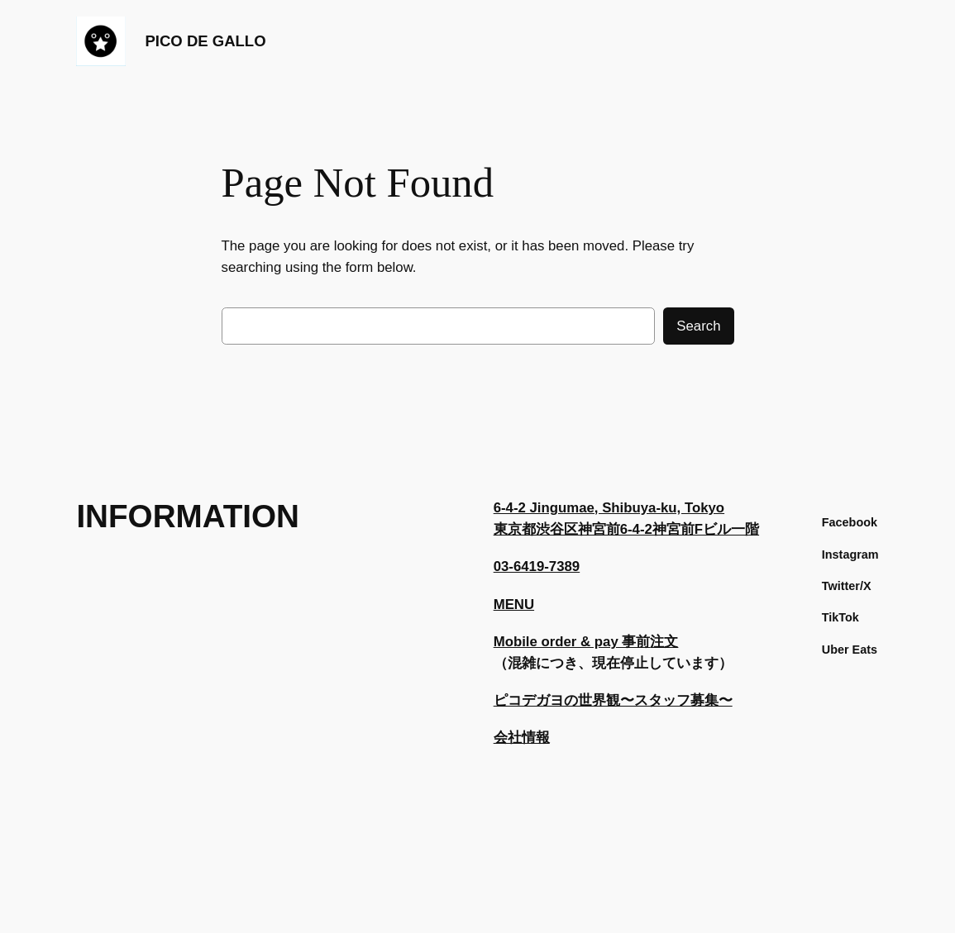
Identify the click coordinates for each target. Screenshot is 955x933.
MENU (514, 604)
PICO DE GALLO (205, 41)
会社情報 (522, 737)
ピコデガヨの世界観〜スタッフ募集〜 (613, 700)
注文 (664, 642)
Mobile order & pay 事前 (572, 642)
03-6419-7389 (537, 566)
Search (698, 326)
